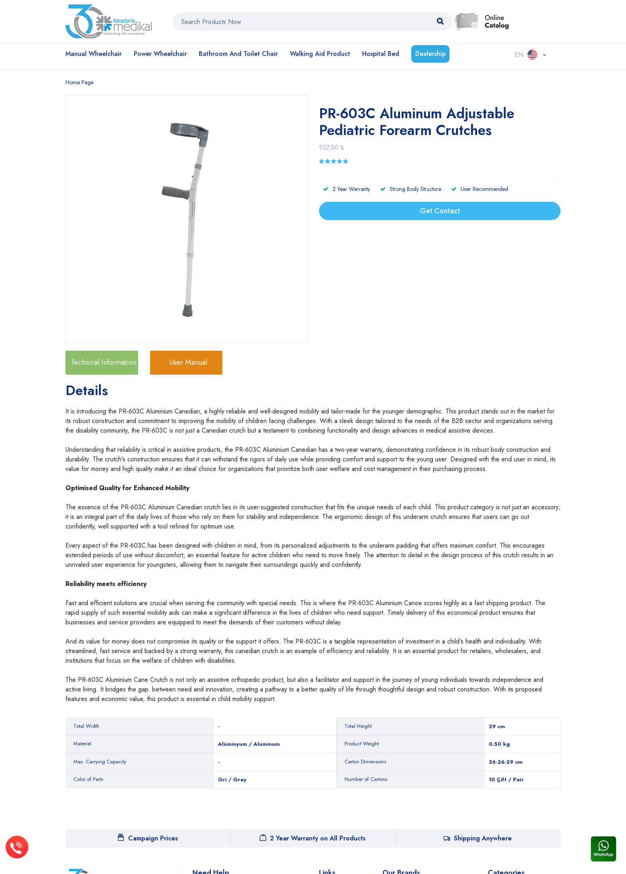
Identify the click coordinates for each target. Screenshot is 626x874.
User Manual (188, 362)
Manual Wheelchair (93, 53)
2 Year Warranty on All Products (313, 838)
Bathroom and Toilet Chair (238, 53)
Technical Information (104, 362)
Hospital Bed (380, 53)
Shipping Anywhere (478, 838)
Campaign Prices (148, 838)
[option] (190, 219)
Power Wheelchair (160, 53)
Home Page (79, 82)
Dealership (430, 53)
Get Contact (440, 211)
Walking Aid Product (320, 53)
